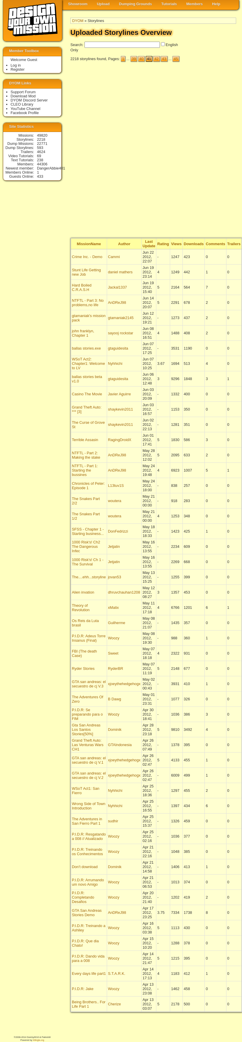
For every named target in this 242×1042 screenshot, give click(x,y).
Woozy (113, 638)
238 (40, 160)
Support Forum (23, 92)
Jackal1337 (117, 287)
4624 (41, 152)
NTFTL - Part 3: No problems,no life (88, 302)
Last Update (149, 243)
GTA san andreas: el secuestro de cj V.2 (89, 775)
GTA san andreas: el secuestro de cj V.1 (89, 760)
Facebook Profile (25, 113)
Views (176, 244)
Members (194, 4)
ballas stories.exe (86, 348)
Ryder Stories (83, 668)
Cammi (114, 257)
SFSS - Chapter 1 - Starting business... (88, 531)
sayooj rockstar (120, 333)
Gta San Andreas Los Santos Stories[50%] (86, 729)
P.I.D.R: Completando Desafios (83, 897)
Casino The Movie (87, 394)
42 (156, 59)
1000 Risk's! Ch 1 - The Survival (88, 562)
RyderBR (115, 668)
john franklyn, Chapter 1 (83, 333)
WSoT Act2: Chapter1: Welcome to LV (88, 363)
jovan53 (114, 577)
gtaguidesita (118, 348)
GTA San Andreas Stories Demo (87, 912)
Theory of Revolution (80, 607)
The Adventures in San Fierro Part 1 (87, 821)
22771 (42, 143)
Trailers (234, 244)
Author (124, 244)
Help (216, 4)
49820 (42, 135)
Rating (163, 244)
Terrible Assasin (85, 440)
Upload (103, 4)
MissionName (89, 244)
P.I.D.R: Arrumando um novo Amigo (88, 882)
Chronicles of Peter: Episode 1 (88, 485)
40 (141, 59)
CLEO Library (22, 104)
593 (40, 147)
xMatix (113, 607)
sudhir (113, 821)
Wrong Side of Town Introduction (88, 806)
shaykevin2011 (120, 409)
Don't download (85, 867)
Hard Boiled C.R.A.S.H (82, 287)
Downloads (194, 244)
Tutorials (169, 4)
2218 (41, 139)
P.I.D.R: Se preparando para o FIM (87, 714)
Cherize (114, 1004)
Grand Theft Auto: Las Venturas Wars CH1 (88, 744)
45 (176, 59)
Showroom (77, 4)
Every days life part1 (89, 973)
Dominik (114, 729)
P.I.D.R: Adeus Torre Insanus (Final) (89, 638)
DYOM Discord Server (29, 100)
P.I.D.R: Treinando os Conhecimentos (87, 851)
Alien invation (83, 592)
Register (18, 69)
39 (134, 59)
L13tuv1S (116, 485)
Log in (16, 65)
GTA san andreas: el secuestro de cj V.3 (89, 684)
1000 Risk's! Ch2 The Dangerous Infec (86, 546)
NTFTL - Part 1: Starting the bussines (85, 470)
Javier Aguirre (119, 394)
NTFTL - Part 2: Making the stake (86, 455)
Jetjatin (114, 546)
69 (39, 156)
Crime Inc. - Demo (87, 257)
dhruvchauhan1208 (124, 592)
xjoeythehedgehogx (124, 684)
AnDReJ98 (117, 302)
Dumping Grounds (135, 4)
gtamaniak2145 (121, 318)
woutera (114, 501)
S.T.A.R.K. (116, 973)
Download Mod (23, 96)
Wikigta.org (38, 1040)
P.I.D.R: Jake (83, 989)
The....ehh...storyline (89, 577)
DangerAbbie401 (51, 168)
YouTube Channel (25, 108)
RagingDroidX (119, 440)
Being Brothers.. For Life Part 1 (89, 1004)
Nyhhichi (115, 363)
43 (164, 59)
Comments (215, 244)
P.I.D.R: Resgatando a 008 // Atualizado (89, 836)
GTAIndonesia (120, 745)
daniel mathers (120, 272)
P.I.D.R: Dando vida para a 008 (88, 958)
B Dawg (114, 699)
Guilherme (116, 623)
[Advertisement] (212, 150)
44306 (42, 164)
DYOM (77, 20)
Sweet (113, 653)
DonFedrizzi (118, 531)
